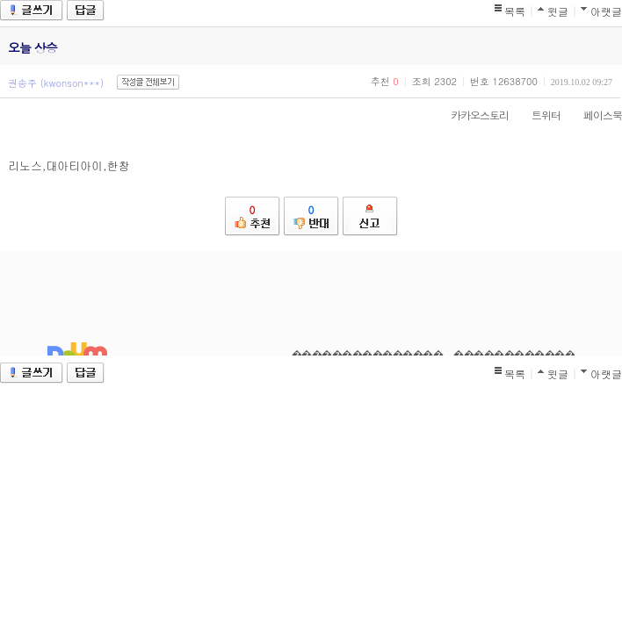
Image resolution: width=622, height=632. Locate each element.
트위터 (537, 114)
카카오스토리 (471, 114)
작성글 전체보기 (148, 82)
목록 (514, 11)
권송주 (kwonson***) (56, 83)
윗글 (557, 11)
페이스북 (594, 114)
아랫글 (606, 11)
